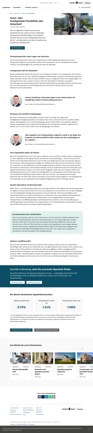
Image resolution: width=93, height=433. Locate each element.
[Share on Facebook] (39, 396)
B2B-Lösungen (40, 414)
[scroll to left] (79, 349)
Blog (11, 13)
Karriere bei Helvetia (15, 414)
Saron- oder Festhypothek (28, 13)
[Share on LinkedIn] (46, 396)
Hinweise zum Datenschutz (15, 430)
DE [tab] (55, 3)
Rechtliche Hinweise (22, 424)
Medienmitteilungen (28, 410)
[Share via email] (53, 396)
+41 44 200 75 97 (55, 422)
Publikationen (26, 412)
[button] (17, 47)
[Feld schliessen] (89, 429)
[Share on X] (43, 396)
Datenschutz (31, 424)
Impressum (13, 424)
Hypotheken (17, 13)
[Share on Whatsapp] (50, 396)
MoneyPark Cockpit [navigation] (46, 3)
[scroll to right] (83, 349)
